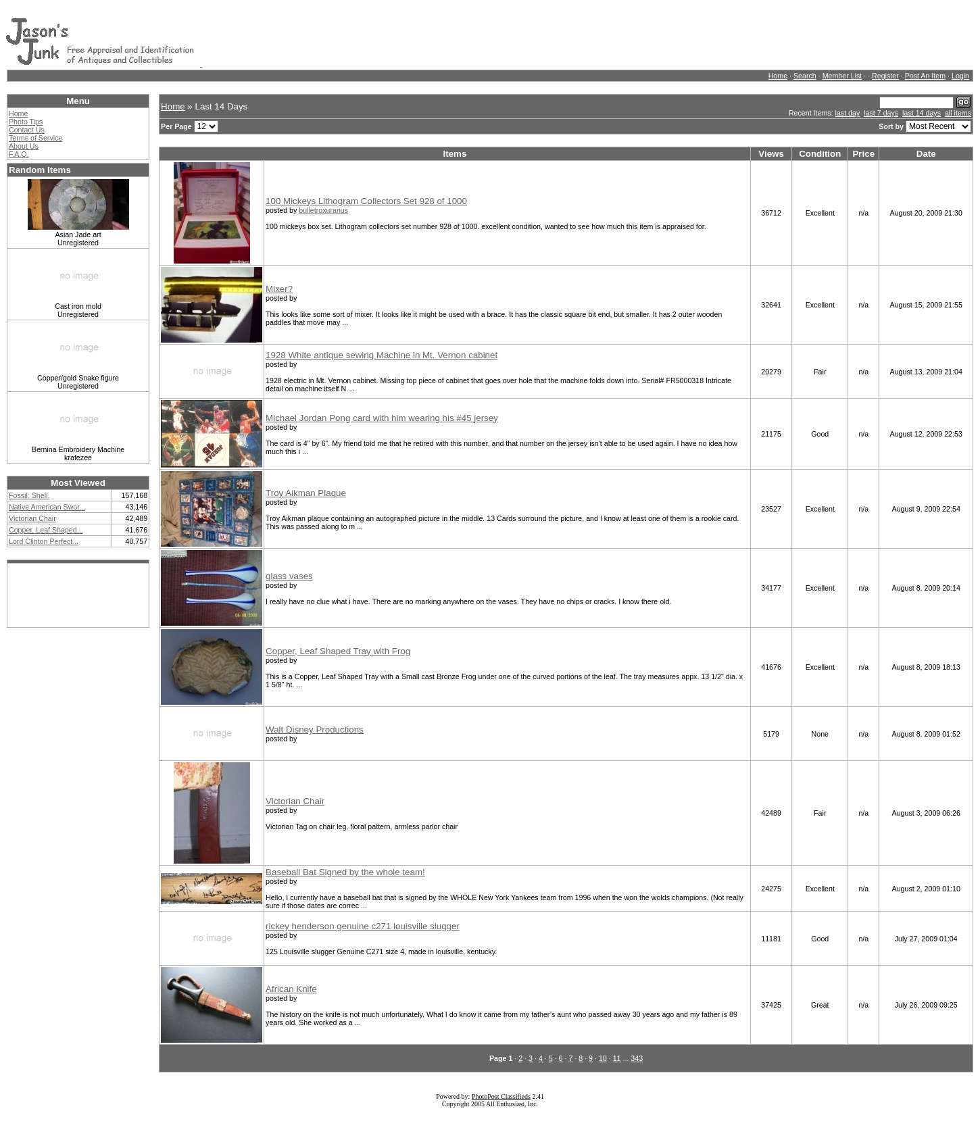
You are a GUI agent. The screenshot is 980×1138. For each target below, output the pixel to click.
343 (637, 1058)
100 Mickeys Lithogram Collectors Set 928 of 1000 (366, 201)
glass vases (289, 576)
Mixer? (279, 289)
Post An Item (925, 76)
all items (958, 113)
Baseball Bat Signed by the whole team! (345, 872)
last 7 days (881, 113)
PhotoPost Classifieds (501, 1096)
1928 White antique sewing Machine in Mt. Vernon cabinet (381, 355)
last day (847, 113)
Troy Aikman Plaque (306, 493)
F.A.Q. (19, 154)
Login (960, 76)
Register (885, 76)
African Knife (291, 989)
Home (777, 76)
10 (603, 1058)
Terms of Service (35, 138)
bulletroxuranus (323, 210)
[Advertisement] (448, 35)
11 (617, 1058)
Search (804, 76)
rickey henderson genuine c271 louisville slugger (363, 926)
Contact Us (27, 130)
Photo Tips (26, 122)
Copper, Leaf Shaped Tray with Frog (338, 651)
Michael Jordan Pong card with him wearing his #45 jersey (382, 418)
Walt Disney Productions (315, 729)
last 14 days (921, 113)
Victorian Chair (295, 801)
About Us (24, 146)
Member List (842, 76)
